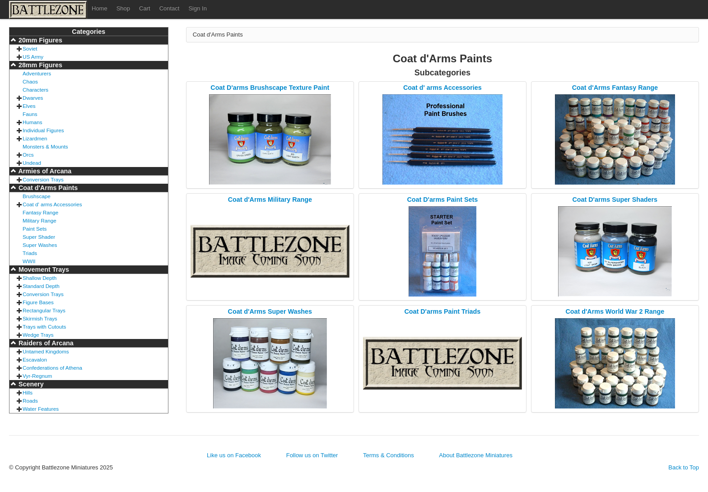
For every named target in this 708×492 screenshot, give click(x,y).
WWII (29, 261)
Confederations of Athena (52, 368)
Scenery (30, 384)
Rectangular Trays (44, 310)
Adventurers (37, 73)
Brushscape (37, 196)
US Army (33, 57)
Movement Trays (43, 269)
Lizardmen (35, 138)
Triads (30, 253)
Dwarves (33, 98)
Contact (169, 8)
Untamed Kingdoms (46, 351)
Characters (35, 90)
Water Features (41, 409)
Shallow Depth (39, 278)
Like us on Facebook (234, 455)
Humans (32, 122)
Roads (30, 401)
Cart (144, 8)
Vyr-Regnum (37, 376)
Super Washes (40, 245)
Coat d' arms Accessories (52, 204)
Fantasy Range (40, 212)
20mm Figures (39, 40)
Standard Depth (41, 286)
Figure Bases (38, 302)
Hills (28, 392)
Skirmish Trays (40, 318)
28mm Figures (39, 65)
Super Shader (39, 237)
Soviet (30, 48)
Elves (29, 106)
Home (99, 8)
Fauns (30, 114)
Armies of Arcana (44, 171)
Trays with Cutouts (44, 327)
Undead (32, 163)
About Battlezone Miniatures (475, 455)
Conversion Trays (43, 179)
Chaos (30, 81)
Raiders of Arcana (45, 343)
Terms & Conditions (388, 455)
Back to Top (683, 467)
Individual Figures (43, 130)
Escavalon (35, 359)
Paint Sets (35, 229)
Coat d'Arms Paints (47, 187)
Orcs (28, 155)
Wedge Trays (38, 335)
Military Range (39, 220)
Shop (123, 8)
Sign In (197, 8)
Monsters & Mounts (45, 146)
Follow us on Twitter (312, 455)
